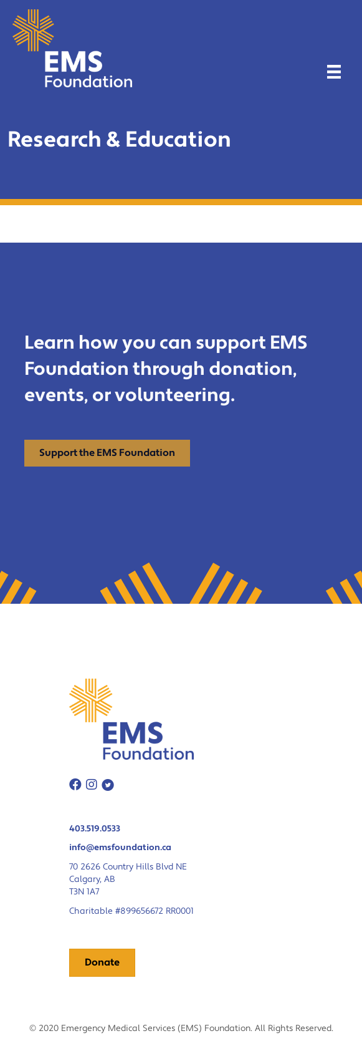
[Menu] (334, 71)
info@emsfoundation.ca (120, 847)
